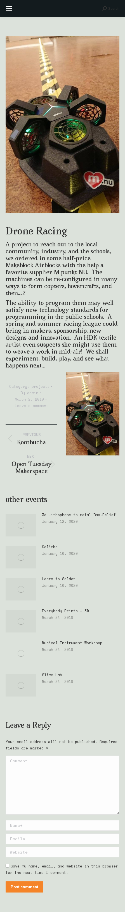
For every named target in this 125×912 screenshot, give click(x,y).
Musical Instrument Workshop (72, 643)
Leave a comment (31, 405)
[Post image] (21, 525)
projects (40, 386)
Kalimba (50, 547)
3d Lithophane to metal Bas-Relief (79, 515)
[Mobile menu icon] (9, 8)
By (29, 393)
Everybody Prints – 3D (65, 611)
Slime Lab (52, 675)
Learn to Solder (59, 579)
